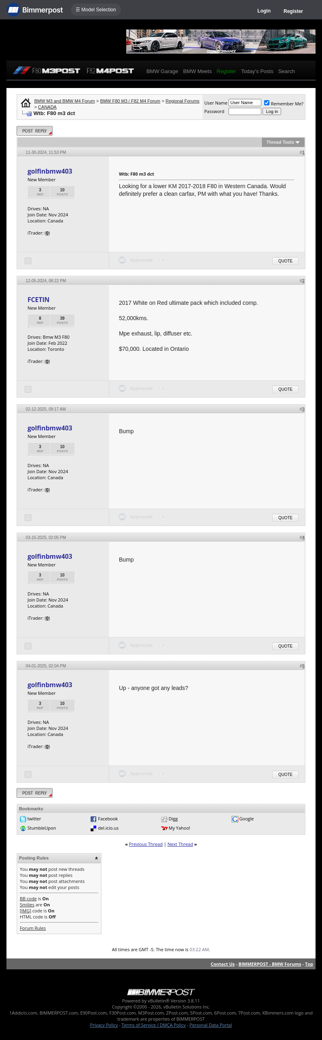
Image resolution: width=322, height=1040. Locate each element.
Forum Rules (33, 928)
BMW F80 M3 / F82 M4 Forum (130, 101)
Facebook (108, 819)
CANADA (47, 107)
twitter (34, 819)
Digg (173, 819)
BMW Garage (162, 71)
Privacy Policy (104, 1025)
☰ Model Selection (96, 10)
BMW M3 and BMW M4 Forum (64, 101)
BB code (28, 898)
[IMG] (25, 911)
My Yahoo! (179, 828)
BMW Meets (197, 71)
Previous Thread (146, 844)
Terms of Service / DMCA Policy (153, 1025)
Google (246, 819)
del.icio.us (108, 828)
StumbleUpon (42, 828)
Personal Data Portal (210, 1025)
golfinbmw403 (50, 171)
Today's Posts (257, 71)
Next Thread (180, 844)
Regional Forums (182, 101)
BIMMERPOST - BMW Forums (270, 964)
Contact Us (223, 964)
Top (309, 964)
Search (286, 71)
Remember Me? (283, 104)
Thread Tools (280, 142)
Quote (285, 261)
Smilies (27, 905)
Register (293, 11)
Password (214, 111)
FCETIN (39, 299)
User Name (216, 103)
